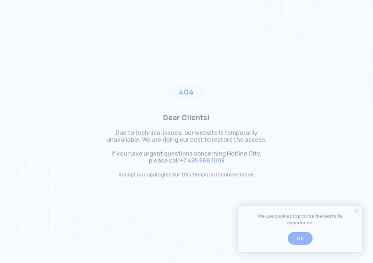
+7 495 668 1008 (202, 160)
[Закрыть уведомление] (356, 211)
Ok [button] (300, 238)
